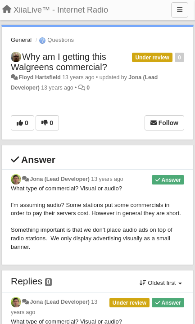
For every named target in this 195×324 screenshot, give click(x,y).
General (21, 39)
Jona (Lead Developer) (59, 179)
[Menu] (179, 10)
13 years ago (107, 179)
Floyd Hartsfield (39, 77)
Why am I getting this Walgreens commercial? (59, 62)
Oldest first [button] (161, 282)
